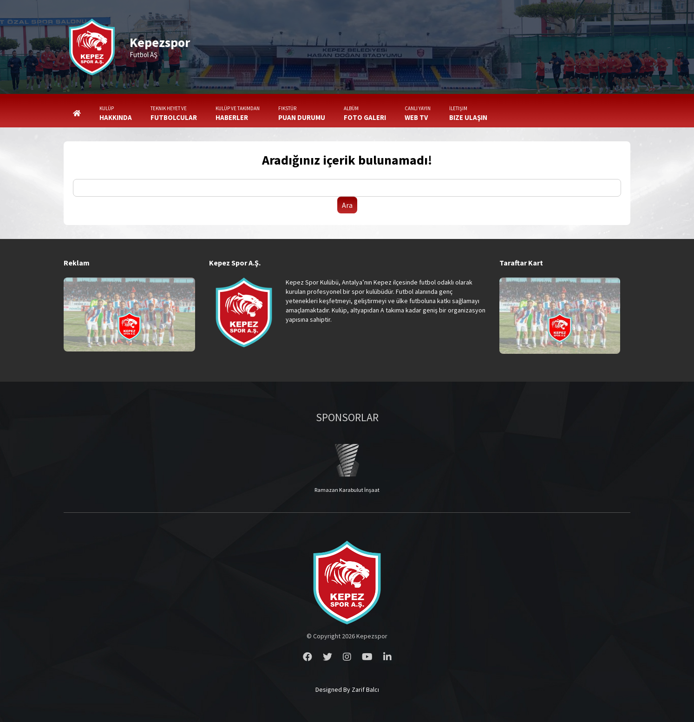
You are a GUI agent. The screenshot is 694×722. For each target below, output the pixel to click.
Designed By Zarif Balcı (347, 689)
